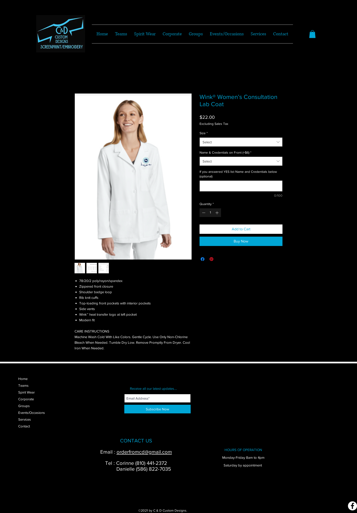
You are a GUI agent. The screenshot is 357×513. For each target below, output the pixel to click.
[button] (312, 34)
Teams (23, 385)
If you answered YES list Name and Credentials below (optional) (238, 174)
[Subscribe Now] (157, 409)
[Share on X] (220, 259)
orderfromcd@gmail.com (144, 452)
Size (204, 133)
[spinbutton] (210, 213)
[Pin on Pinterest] (211, 259)
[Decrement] (203, 213)
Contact (24, 426)
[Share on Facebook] (202, 259)
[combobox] (241, 142)
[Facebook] (352, 505)
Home (23, 379)
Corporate (26, 399)
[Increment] (217, 213)
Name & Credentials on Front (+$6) (225, 152)
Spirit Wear (26, 392)
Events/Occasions (31, 413)
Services (24, 419)
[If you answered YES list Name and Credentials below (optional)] (241, 186)
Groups (24, 406)
